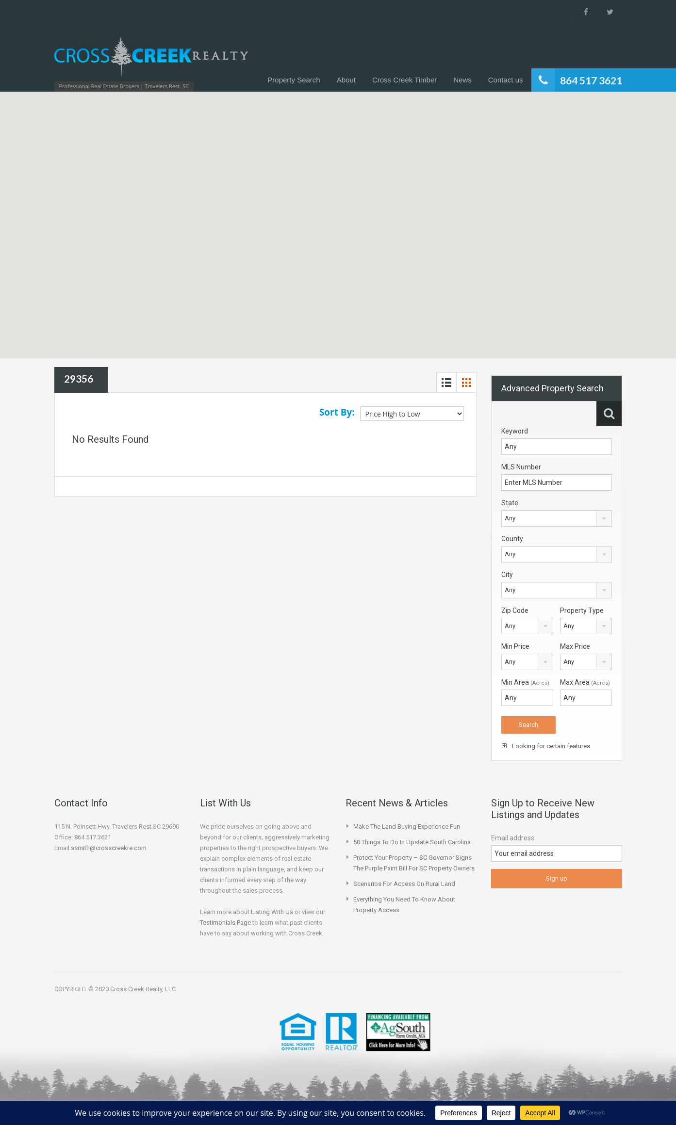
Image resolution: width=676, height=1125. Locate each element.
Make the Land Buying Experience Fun (406, 826)
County (512, 539)
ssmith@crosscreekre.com (109, 848)
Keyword (514, 431)
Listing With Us (272, 912)
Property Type (582, 610)
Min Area (525, 682)
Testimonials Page (225, 922)
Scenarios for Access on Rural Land (404, 883)
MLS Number (521, 467)
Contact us (505, 80)
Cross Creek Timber (404, 80)
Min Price (515, 646)
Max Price (575, 646)
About (346, 80)
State (509, 503)
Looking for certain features (546, 746)
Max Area (585, 682)
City (507, 575)
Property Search (293, 80)
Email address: (513, 838)
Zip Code (514, 610)
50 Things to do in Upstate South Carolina (412, 842)
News (462, 80)
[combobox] (556, 518)
